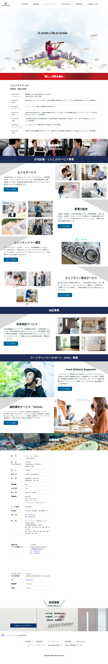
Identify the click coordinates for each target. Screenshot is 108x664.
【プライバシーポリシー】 (36, 645)
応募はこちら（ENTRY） (23, 625)
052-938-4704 (31, 517)
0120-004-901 (29, 580)
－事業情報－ (35, 4)
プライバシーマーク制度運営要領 (16, 635)
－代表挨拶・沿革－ (92, 4)
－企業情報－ (24, 4)
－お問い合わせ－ (66, 4)
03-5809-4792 (36, 551)
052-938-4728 (31, 515)
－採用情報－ (78, 4)
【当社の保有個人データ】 (74, 645)
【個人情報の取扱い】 (54, 645)
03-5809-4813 (36, 553)
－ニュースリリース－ (50, 4)
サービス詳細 (10, 189)
